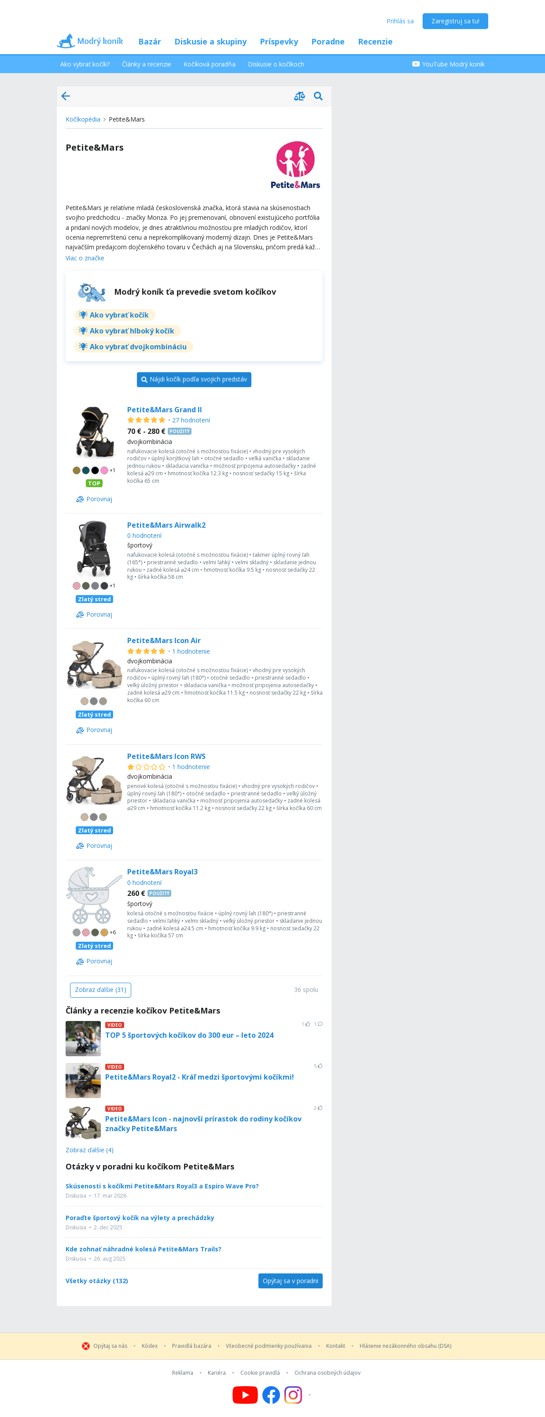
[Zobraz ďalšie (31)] (100, 990)
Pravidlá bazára (191, 1346)
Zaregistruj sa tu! (455, 21)
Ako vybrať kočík (119, 315)
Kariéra (217, 1372)
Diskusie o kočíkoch (276, 64)
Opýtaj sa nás (110, 1346)
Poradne (328, 41)
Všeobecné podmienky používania (269, 1346)
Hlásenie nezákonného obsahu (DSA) (405, 1346)
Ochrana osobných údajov (328, 1372)
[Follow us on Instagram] (298, 1395)
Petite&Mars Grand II (164, 409)
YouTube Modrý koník (448, 64)
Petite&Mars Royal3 (162, 872)
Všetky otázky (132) (97, 1281)
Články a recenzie (146, 64)
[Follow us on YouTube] (245, 1395)
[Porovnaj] (94, 499)
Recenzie (375, 41)
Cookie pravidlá (260, 1372)
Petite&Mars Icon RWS (166, 756)
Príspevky (279, 41)
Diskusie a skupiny (210, 41)
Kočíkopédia (83, 119)
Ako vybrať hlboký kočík (132, 331)
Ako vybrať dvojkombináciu (138, 346)
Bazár (149, 41)
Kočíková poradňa (210, 64)
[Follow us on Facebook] (271, 1395)
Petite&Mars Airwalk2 (166, 525)
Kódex (150, 1346)
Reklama (182, 1372)
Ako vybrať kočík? (85, 64)
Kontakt (335, 1346)
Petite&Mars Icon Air (164, 640)
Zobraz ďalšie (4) (90, 1150)
